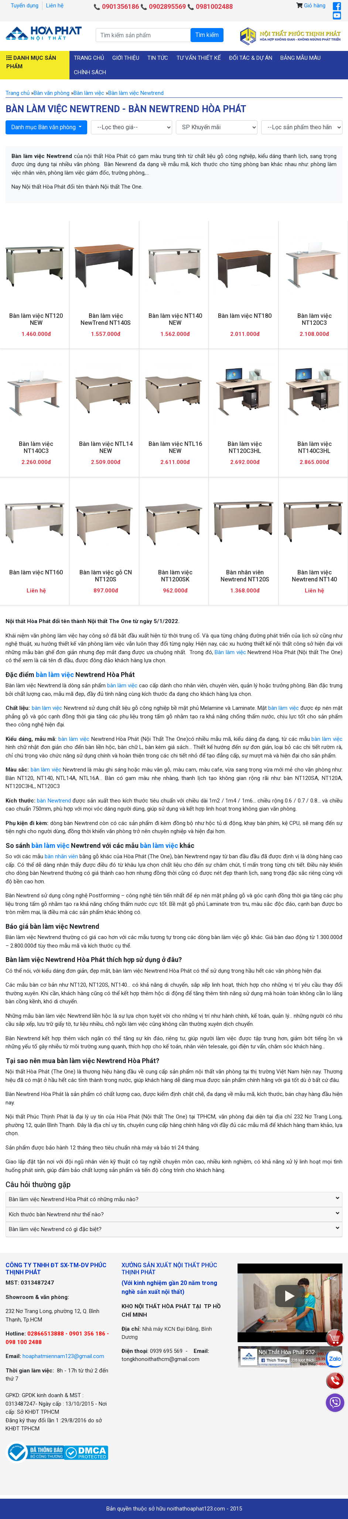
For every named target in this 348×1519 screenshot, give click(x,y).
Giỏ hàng (314, 5)
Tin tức (157, 58)
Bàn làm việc (230, 652)
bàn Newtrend (54, 800)
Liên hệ (55, 5)
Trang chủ (89, 58)
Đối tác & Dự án (250, 58)
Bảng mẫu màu (300, 58)
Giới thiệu (125, 58)
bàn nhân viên (61, 856)
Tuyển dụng (24, 5)
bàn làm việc (55, 674)
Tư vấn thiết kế (199, 58)
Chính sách (90, 72)
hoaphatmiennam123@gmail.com (63, 1356)
